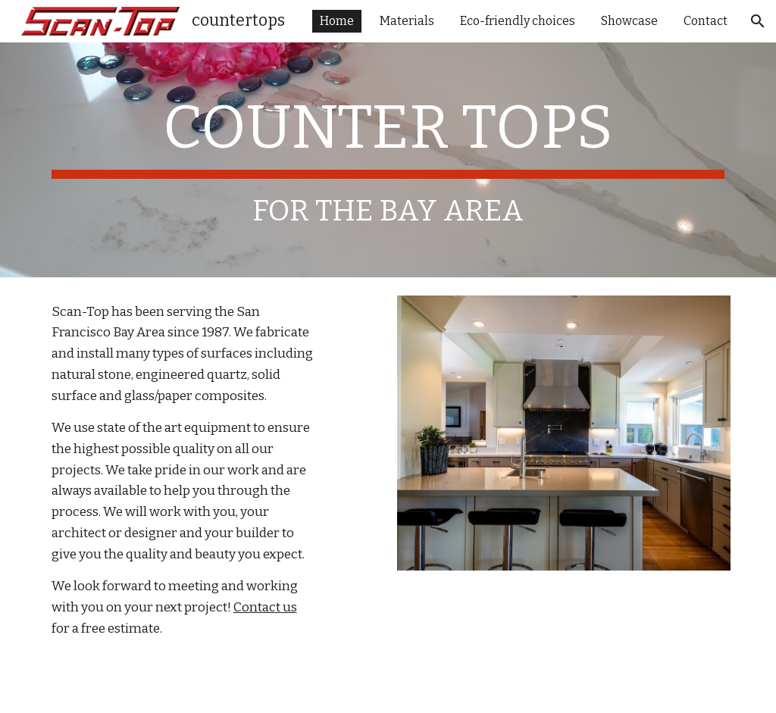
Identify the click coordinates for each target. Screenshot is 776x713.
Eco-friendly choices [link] (517, 21)
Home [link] (337, 21)
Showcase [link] (629, 21)
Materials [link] (407, 21)
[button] (758, 21)
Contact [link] (706, 21)
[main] (388, 160)
